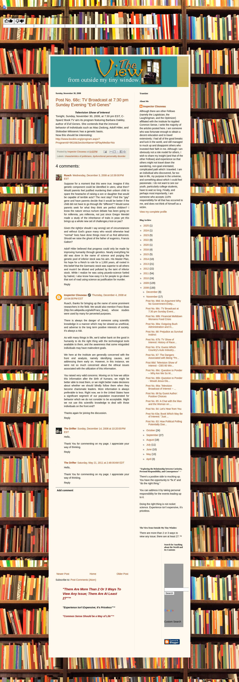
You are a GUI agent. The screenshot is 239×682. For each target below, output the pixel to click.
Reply (67, 284)
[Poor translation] (19, 21)
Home (93, 573)
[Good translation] (8, 21)
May (149, 454)
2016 (146, 249)
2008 (146, 287)
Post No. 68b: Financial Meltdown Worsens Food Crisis (164, 318)
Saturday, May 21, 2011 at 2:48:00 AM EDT (101, 462)
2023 (146, 235)
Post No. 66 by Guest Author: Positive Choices (161, 395)
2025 (146, 225)
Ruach (68, 175)
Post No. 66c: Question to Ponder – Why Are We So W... (164, 372)
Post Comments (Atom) (83, 579)
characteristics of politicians (78, 156)
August (150, 439)
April (149, 459)
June (149, 449)
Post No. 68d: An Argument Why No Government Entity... (163, 302)
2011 (146, 273)
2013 (146, 264)
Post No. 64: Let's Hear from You (163, 408)
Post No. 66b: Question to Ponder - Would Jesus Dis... (164, 379)
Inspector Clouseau (75, 295)
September (152, 435)
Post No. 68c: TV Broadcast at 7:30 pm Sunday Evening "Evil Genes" (92, 102)
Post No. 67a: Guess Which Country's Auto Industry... (161, 349)
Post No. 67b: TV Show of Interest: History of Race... (161, 341)
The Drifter (70, 428)
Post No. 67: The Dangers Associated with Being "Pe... (162, 356)
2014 (146, 259)
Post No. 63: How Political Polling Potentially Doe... (164, 423)
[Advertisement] (155, 556)
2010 (146, 278)
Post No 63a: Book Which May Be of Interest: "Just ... (164, 415)
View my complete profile (153, 211)
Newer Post (63, 573)
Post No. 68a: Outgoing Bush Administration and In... (161, 325)
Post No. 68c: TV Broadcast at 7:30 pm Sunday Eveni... (162, 310)
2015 (146, 254)
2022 (146, 240)
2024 (146, 230)
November (152, 296)
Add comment (65, 490)
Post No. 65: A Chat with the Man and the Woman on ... (164, 402)
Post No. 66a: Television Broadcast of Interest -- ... (161, 387)
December (152, 292)
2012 (146, 268)
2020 (146, 244)
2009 (146, 283)
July (148, 444)
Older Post (122, 573)
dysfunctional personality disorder (109, 156)
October (151, 430)
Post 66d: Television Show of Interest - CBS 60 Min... (161, 364)
